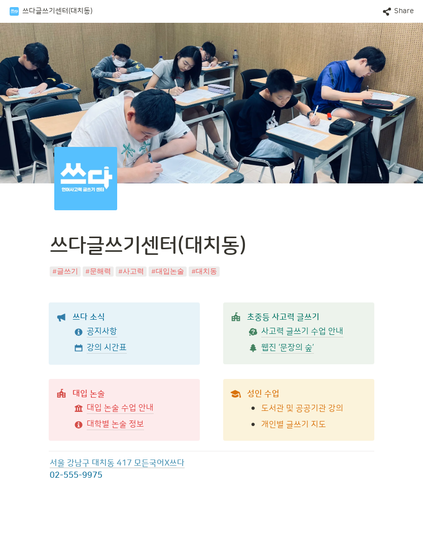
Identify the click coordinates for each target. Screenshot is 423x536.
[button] (50, 12)
